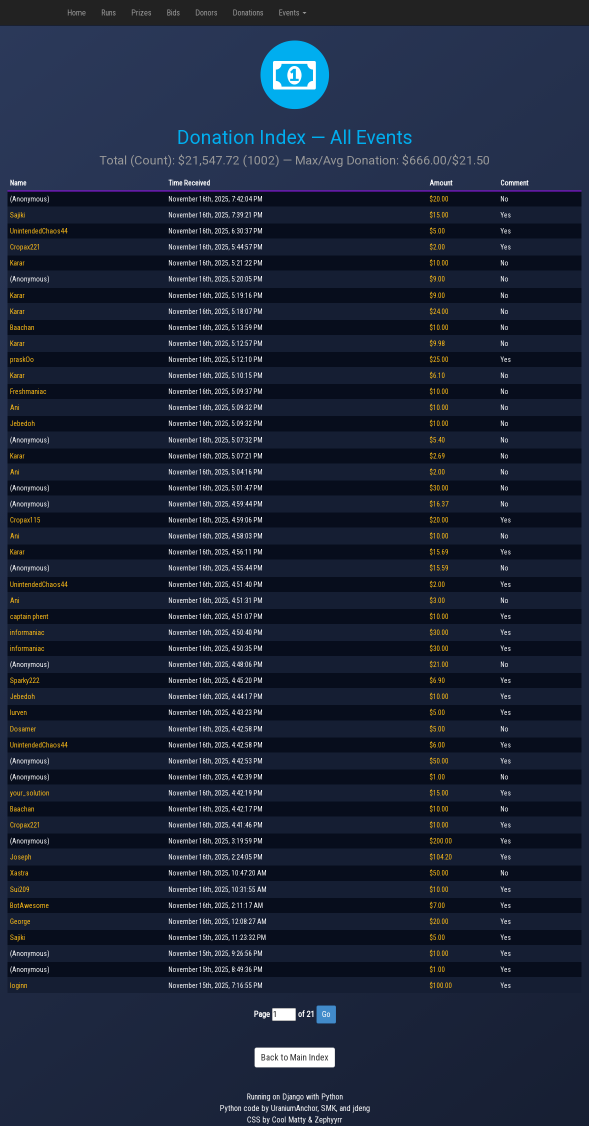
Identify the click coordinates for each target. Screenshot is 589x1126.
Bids (173, 13)
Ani (15, 408)
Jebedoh (22, 424)
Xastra (19, 873)
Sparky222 (25, 680)
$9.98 (437, 344)
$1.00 (437, 777)
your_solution (30, 793)
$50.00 (439, 761)
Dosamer (23, 729)
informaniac (27, 632)
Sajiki (17, 215)
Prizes (141, 13)
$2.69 (437, 456)
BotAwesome (29, 906)
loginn (19, 986)
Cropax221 (25, 247)
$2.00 (437, 247)
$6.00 (437, 745)
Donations (248, 13)
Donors (206, 13)
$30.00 (439, 488)
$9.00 (437, 279)
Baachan (22, 328)
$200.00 (441, 841)
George (20, 922)
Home (76, 13)
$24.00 (439, 312)
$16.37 (439, 504)
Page (262, 1014)
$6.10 (437, 376)
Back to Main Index (294, 1057)
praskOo (22, 360)
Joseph (21, 857)
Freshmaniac (28, 392)
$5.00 (437, 231)
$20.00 (439, 199)
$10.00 (439, 263)
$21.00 (439, 664)
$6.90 (437, 680)
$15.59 (439, 568)
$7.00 (437, 906)
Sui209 (20, 890)
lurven (18, 712)
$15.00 (439, 215)
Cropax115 (25, 520)
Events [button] (292, 13)
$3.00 (437, 600)
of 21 (306, 1014)
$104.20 (441, 857)
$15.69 (439, 552)
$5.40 (437, 440)
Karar (17, 263)
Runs (108, 13)
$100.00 (441, 986)
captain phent (29, 616)
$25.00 (439, 360)
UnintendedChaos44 (39, 231)
